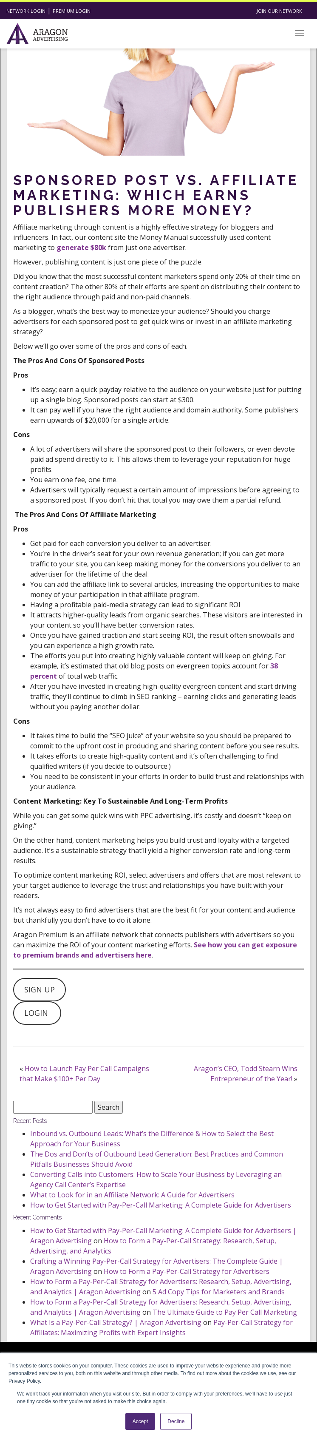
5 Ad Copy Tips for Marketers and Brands (219, 1291)
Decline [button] (175, 1421)
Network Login (25, 11)
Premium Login (72, 11)
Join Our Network (279, 11)
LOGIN (37, 1013)
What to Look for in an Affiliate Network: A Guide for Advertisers (132, 1194)
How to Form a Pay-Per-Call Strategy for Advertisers (186, 1271)
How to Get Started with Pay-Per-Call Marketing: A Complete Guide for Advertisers (160, 1205)
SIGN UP (39, 989)
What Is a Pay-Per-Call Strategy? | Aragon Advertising (115, 1322)
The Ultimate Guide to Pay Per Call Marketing (225, 1312)
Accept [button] (140, 1421)
